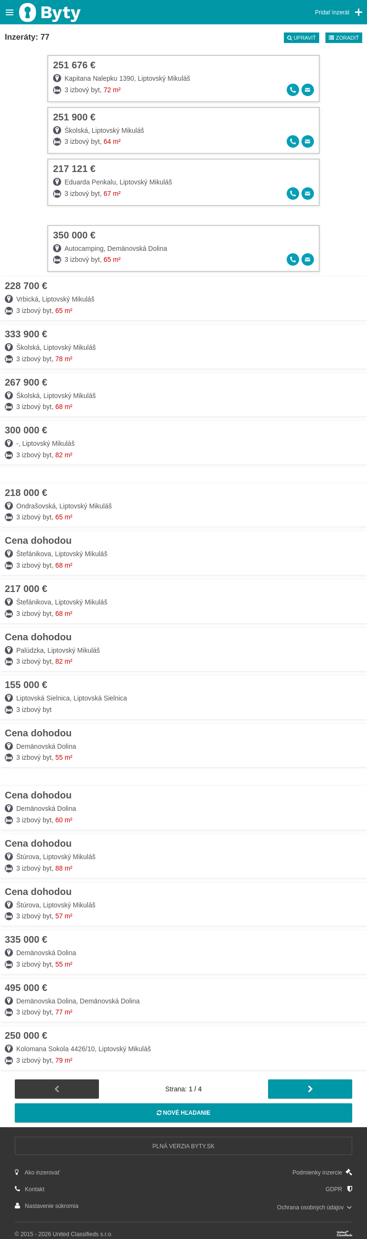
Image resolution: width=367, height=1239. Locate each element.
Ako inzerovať (37, 1172)
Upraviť (301, 38)
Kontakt (29, 1189)
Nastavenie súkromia (46, 1205)
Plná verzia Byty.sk (183, 1146)
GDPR (338, 1189)
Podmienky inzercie (322, 1172)
